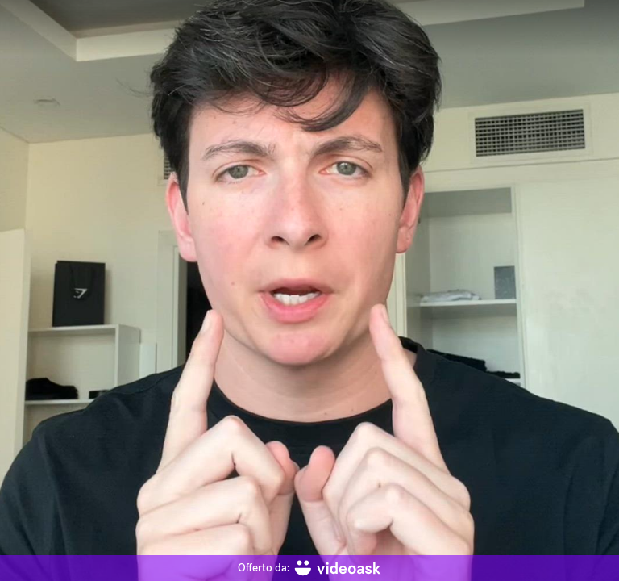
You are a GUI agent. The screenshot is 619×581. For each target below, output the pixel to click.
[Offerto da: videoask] (309, 568)
